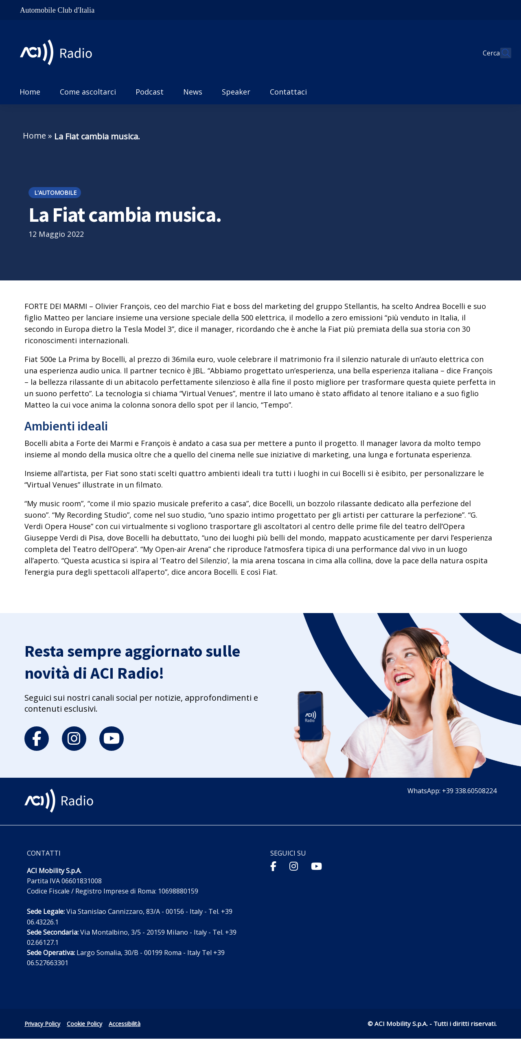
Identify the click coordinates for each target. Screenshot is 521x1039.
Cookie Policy (84, 1024)
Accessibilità (124, 1024)
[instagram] (74, 738)
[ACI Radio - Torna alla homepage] (59, 53)
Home (34, 135)
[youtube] (111, 738)
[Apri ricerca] (501, 53)
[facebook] (36, 738)
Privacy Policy (42, 1024)
